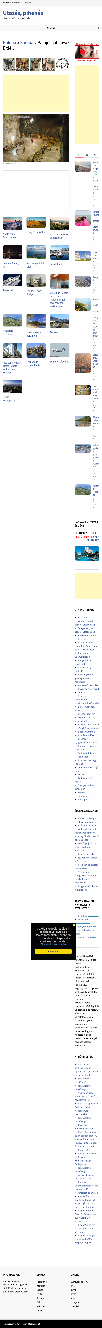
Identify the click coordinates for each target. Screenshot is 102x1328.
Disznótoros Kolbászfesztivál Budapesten (83, 1161)
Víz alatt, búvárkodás (88, 703)
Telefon (40, 1298)
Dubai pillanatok (86, 731)
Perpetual (8, 290)
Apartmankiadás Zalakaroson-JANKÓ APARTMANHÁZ (85, 1096)
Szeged (81, 638)
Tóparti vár (83, 795)
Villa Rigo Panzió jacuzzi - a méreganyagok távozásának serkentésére (59, 299)
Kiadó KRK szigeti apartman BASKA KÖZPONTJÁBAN (85, 1239)
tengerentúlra (87, 926)
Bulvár (40, 1289)
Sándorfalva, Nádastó (96, 422)
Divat (73, 1285)
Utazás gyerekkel (86, 854)
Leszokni (75, 1306)
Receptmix (42, 1281)
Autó (73, 1298)
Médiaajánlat (34, 1323)
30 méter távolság (59, 361)
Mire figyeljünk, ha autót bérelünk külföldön (85, 847)
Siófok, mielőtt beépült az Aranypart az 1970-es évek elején (96, 317)
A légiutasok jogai (87, 825)
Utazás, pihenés (23, 12)
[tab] (79, 155)
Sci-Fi (39, 1294)
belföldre (88, 915)
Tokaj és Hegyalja (35, 232)
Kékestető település (8, 332)
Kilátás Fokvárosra (9, 399)
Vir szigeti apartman (88, 1192)
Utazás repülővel (86, 735)
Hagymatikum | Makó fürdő (95, 392)
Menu (51, 28)
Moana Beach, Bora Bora (33, 334)
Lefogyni (75, 1302)
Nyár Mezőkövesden (88, 1153)
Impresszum (8, 1323)
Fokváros (55, 332)
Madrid (81, 774)
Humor (40, 1310)
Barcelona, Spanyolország (96, 360)
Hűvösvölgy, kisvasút (88, 688)
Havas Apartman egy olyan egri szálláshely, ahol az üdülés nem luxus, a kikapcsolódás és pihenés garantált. (87, 1139)
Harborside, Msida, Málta (33, 363)
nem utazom (87, 937)
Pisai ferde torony (96, 255)
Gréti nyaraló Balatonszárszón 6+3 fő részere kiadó (86, 1186)
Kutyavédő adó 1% (79, 1281)
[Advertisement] (36, 93)
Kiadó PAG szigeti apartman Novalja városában (85, 1228)
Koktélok (41, 1285)
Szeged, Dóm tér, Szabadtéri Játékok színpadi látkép (85, 717)
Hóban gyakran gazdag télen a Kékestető (96, 456)
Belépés (28, 2)
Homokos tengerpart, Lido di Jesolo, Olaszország (85, 621)
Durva (73, 1289)
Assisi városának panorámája (59, 236)
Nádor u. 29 (84, 1149)
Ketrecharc (42, 1306)
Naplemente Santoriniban (9, 235)
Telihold (82, 692)
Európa (26, 42)
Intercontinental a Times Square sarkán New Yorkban (12, 367)
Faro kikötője (57, 264)
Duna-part (83, 799)
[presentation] (79, 155)
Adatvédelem (21, 1323)
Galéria (9, 42)
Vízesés (81, 792)
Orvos (73, 1294)
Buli (38, 1302)
